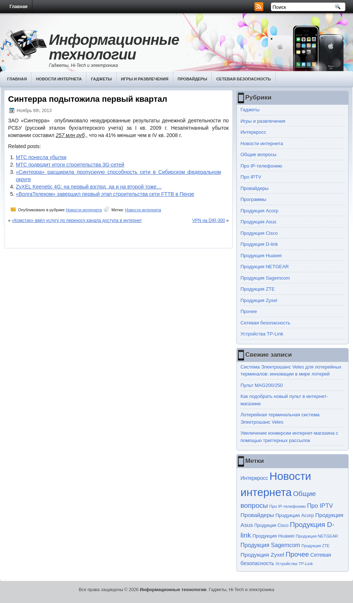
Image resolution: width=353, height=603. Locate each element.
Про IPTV (250, 177)
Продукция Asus (258, 222)
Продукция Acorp (259, 210)
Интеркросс (253, 132)
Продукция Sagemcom (265, 278)
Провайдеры (192, 79)
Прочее (248, 311)
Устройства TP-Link (261, 334)
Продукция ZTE (257, 289)
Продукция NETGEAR (264, 266)
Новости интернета (59, 79)
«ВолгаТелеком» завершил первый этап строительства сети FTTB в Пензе (105, 194)
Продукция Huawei (261, 255)
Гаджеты (101, 79)
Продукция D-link (259, 244)
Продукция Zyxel (258, 300)
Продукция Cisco (259, 233)
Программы (253, 199)
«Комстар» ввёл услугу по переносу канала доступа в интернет (77, 220)
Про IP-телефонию (261, 166)
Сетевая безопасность (243, 79)
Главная (19, 6)
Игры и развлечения (144, 79)
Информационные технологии (114, 47)
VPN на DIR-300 (208, 220)
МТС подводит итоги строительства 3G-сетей (70, 165)
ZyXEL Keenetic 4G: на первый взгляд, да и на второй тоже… (89, 187)
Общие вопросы (258, 154)
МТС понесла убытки (41, 157)
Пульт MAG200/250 (261, 385)
